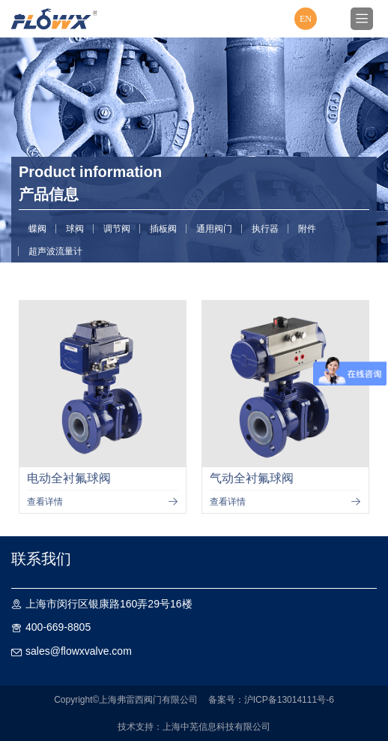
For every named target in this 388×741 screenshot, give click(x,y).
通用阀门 (214, 229)
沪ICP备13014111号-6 (289, 699)
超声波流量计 (55, 251)
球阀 (75, 229)
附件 (307, 229)
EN (306, 19)
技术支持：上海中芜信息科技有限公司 (194, 727)
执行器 (265, 229)
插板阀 (163, 229)
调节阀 (116, 229)
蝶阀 (37, 229)
